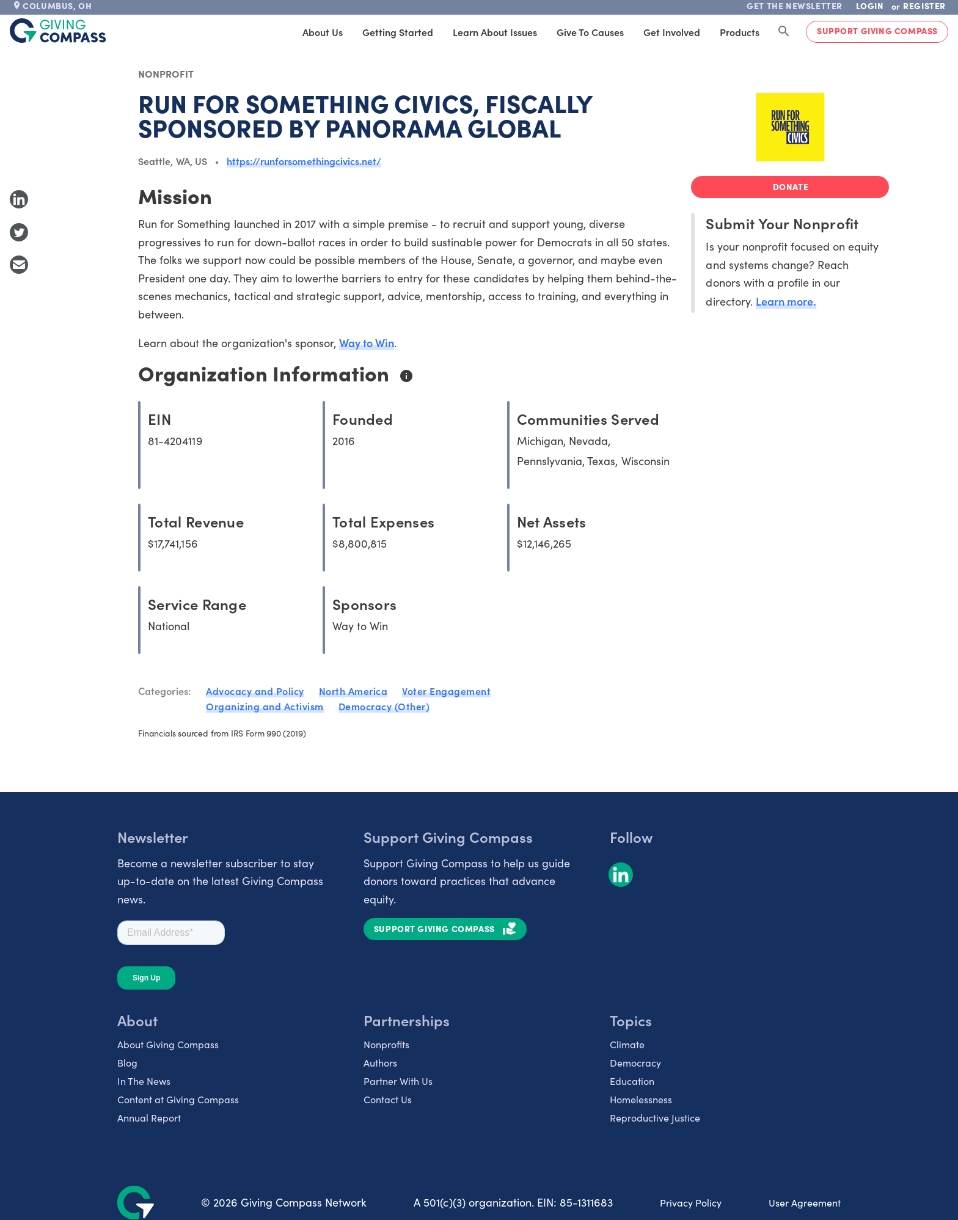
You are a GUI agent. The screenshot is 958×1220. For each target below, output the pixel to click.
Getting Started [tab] (397, 32)
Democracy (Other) (384, 706)
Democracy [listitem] (635, 1062)
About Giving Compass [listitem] (168, 1044)
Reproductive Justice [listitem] (655, 1117)
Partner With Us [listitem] (398, 1081)
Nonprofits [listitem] (386, 1044)
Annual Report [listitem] (149, 1117)
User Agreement (805, 1202)
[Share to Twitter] (19, 232)
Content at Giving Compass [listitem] (178, 1099)
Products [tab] (739, 32)
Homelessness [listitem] (641, 1099)
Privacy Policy (691, 1202)
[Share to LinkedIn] (19, 199)
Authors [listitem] (380, 1062)
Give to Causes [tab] (590, 32)
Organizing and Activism (265, 706)
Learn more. (786, 301)
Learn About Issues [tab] (495, 32)
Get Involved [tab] (671, 32)
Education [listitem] (632, 1081)
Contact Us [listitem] (388, 1099)
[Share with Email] (19, 264)
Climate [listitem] (627, 1044)
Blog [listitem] (127, 1062)
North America (353, 690)
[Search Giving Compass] (784, 31)
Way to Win (366, 342)
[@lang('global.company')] (58, 30)
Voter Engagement (446, 690)
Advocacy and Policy (255, 690)
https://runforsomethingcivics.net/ (304, 160)
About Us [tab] (322, 32)
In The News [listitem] (143, 1081)
